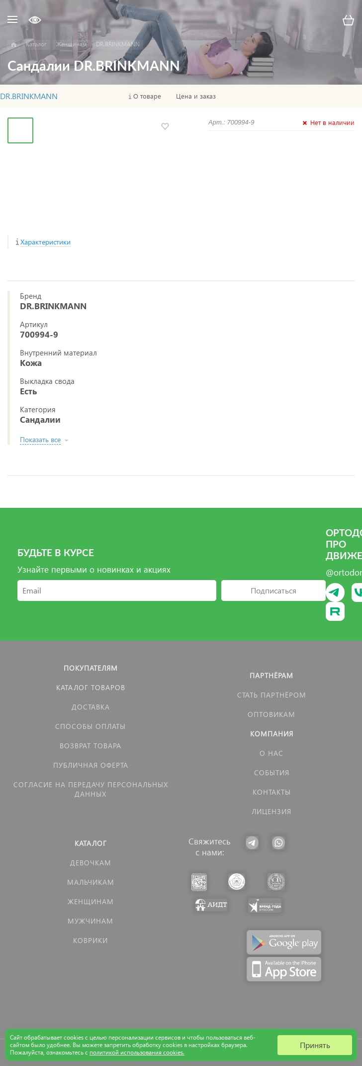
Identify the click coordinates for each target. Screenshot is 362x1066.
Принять (315, 1045)
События (271, 772)
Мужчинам (90, 921)
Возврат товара (90, 745)
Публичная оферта (90, 765)
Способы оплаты (90, 726)
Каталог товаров (90, 687)
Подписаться (273, 590)
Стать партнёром (271, 695)
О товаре (147, 96)
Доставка (91, 706)
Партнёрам (271, 675)
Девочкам (90, 862)
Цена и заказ (196, 96)
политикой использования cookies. (137, 1052)
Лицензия (271, 811)
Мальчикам (90, 882)
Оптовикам (271, 714)
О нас (271, 753)
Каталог (91, 843)
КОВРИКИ (90, 940)
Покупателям (91, 668)
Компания (271, 733)
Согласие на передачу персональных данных (90, 789)
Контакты (272, 792)
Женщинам (91, 901)
